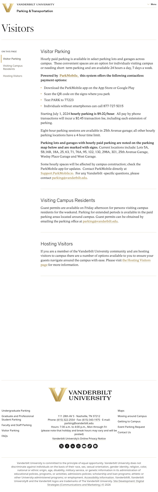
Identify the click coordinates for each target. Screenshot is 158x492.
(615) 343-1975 (91, 419)
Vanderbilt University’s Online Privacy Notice (79, 438)
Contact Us (124, 432)
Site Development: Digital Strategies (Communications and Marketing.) (95, 483)
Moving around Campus (132, 416)
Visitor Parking (12, 58)
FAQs (5, 436)
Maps (121, 410)
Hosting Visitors (12, 76)
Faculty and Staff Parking (17, 425)
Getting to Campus (129, 421)
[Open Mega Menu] (151, 4)
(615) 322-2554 (66, 419)
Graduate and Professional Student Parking (18, 417)
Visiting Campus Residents (12, 67)
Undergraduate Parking (16, 410)
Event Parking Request (131, 427)
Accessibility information (99, 477)
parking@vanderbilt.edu (100, 221)
